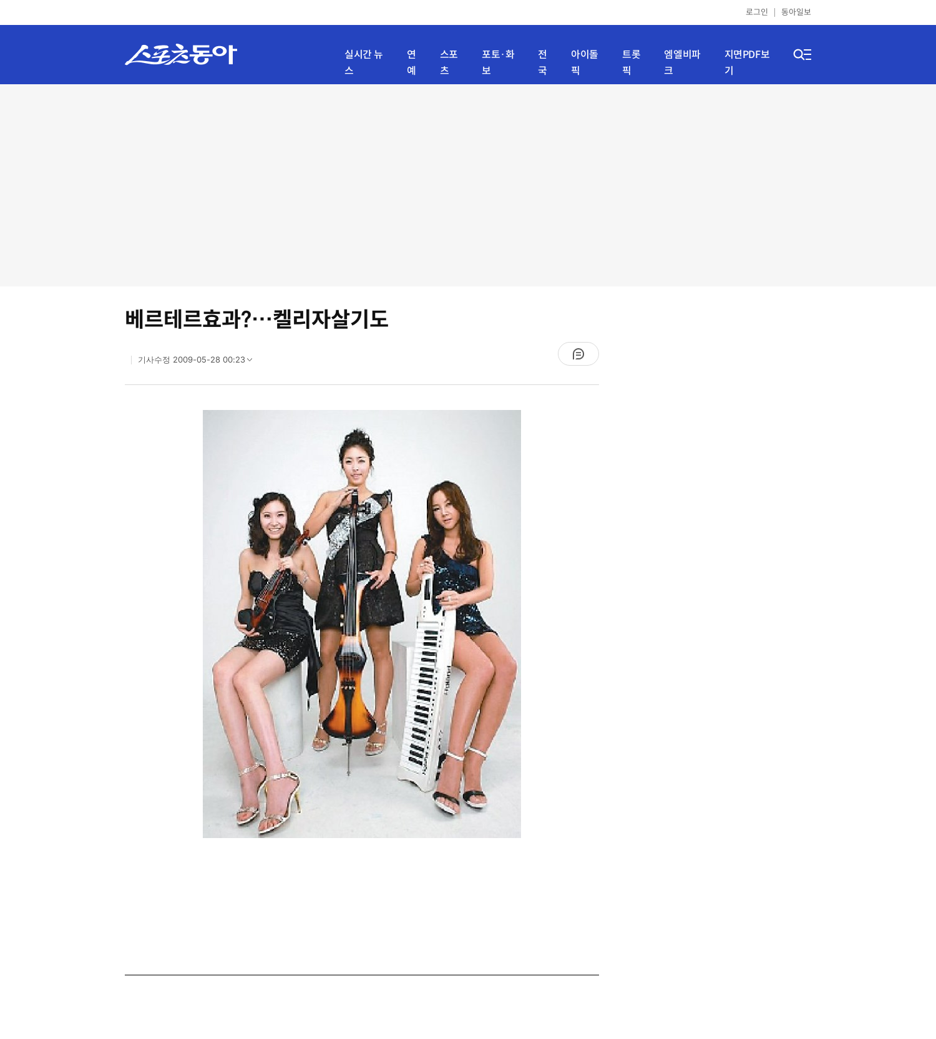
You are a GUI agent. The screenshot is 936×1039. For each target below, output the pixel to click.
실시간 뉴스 (363, 62)
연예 (411, 62)
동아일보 (796, 12)
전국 (542, 62)
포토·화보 (498, 62)
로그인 (757, 12)
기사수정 (199, 362)
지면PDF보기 (747, 62)
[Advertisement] (468, 184)
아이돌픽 (584, 62)
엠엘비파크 (682, 62)
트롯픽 (631, 62)
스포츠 (449, 62)
